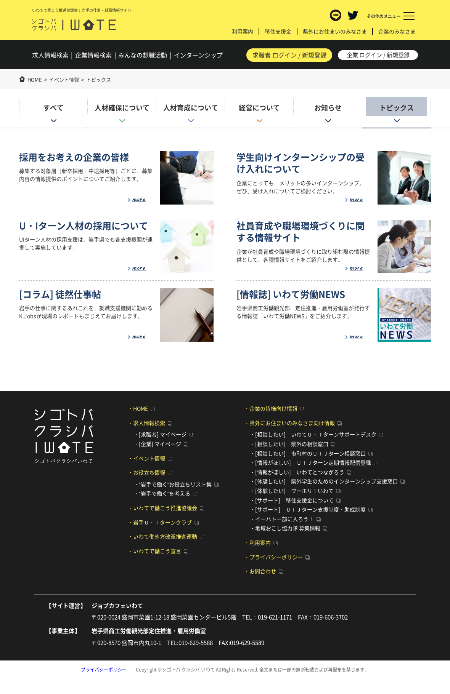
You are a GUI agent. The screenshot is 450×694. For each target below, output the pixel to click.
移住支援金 (278, 31)
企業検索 (95, 56)
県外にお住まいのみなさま (335, 31)
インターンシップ (200, 56)
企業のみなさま (397, 31)
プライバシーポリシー (104, 669)
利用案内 (242, 31)
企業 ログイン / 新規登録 (375, 56)
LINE (335, 15)
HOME (34, 79)
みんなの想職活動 (145, 56)
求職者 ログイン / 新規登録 (287, 56)
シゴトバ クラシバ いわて (76, 26)
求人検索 (52, 56)
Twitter (352, 15)
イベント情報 (64, 79)
